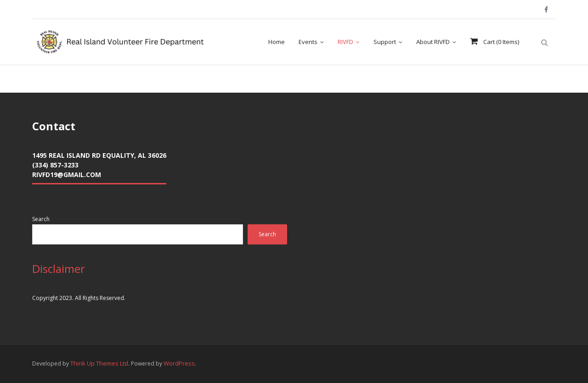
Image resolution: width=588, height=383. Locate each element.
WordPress (179, 363)
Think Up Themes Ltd (99, 363)
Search (41, 219)
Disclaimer (58, 268)
